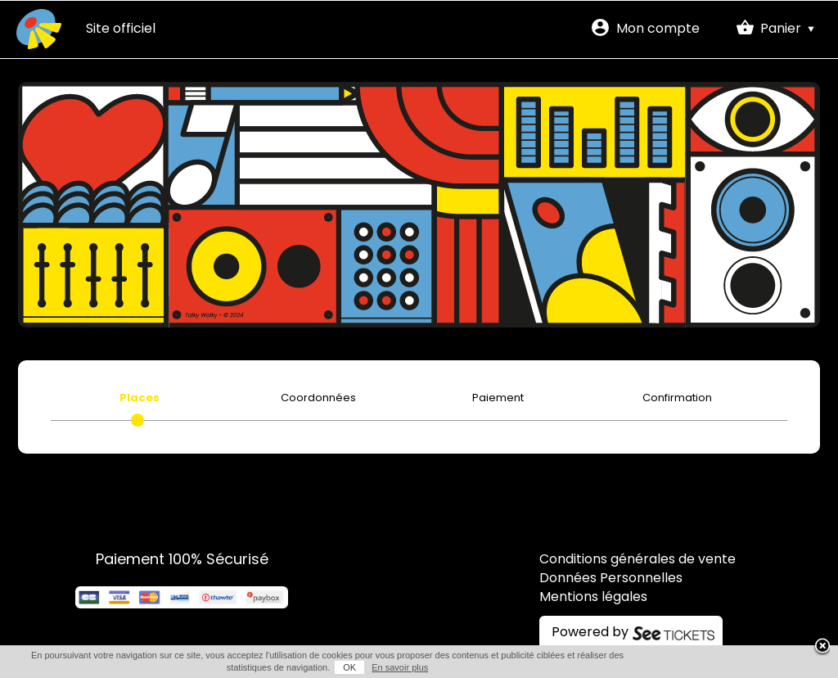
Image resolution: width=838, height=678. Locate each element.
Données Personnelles (611, 578)
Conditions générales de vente (637, 560)
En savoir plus (400, 667)
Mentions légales (593, 597)
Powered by (590, 633)
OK (349, 667)
